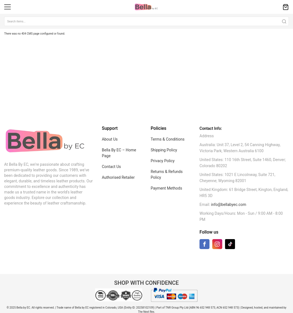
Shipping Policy (164, 150)
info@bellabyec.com (228, 204)
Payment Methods (166, 188)
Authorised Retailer (118, 177)
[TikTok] (230, 243)
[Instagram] (217, 245)
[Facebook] (204, 245)
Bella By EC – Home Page (119, 153)
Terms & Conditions (168, 139)
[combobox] (146, 21)
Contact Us (111, 166)
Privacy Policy (163, 161)
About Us (110, 139)
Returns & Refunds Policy (167, 174)
